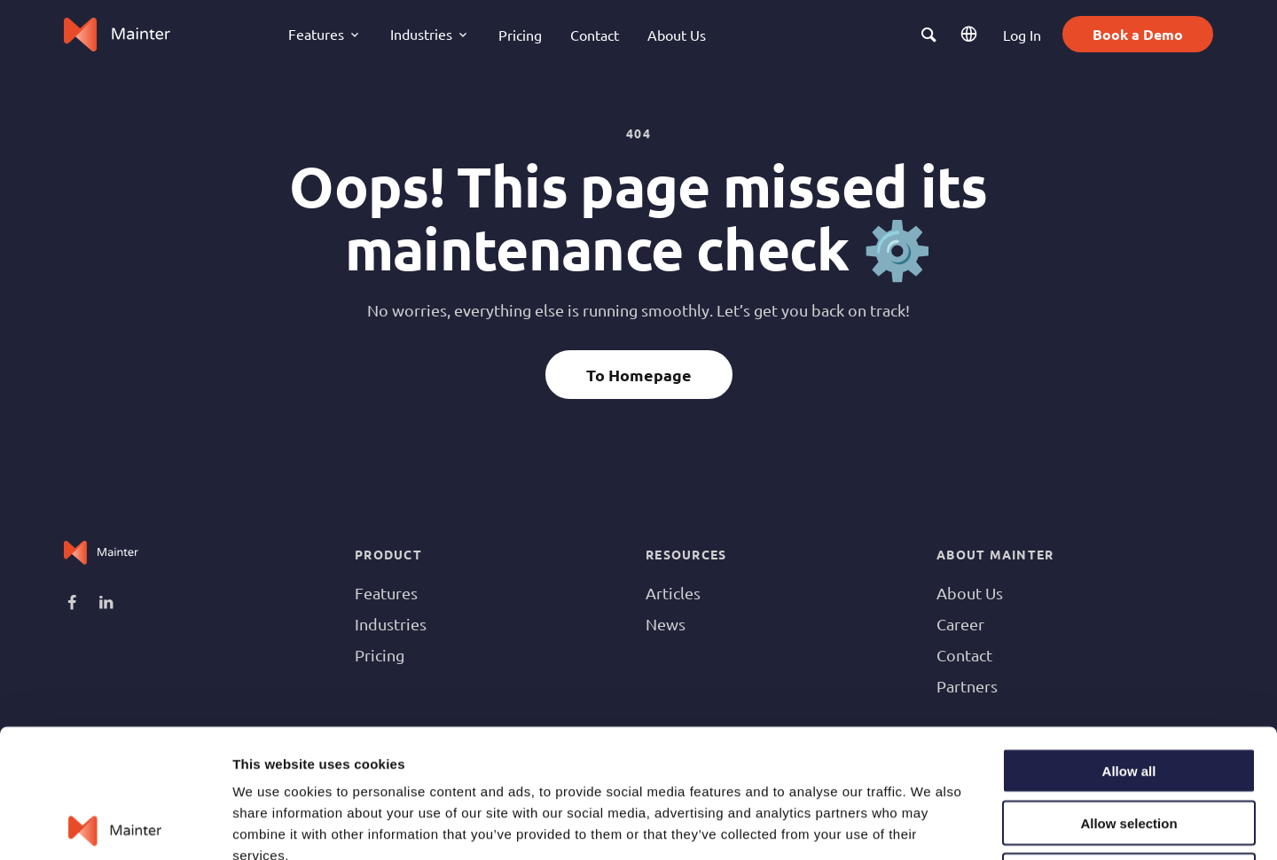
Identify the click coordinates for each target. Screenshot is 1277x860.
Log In (1022, 34)
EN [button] (971, 34)
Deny (1129, 746)
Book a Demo (1138, 34)
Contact (594, 34)
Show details (930, 825)
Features (386, 592)
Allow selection (1128, 694)
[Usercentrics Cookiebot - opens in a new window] (114, 825)
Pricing (520, 34)
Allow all (1129, 642)
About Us (676, 34)
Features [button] (316, 34)
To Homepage (639, 374)
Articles (673, 592)
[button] (929, 34)
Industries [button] (421, 34)
